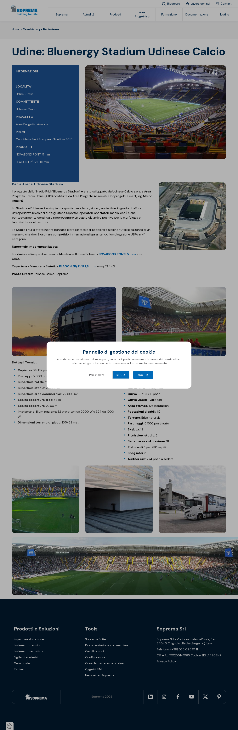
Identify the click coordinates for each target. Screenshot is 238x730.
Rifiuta (120, 374)
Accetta (143, 374)
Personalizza (97, 374)
